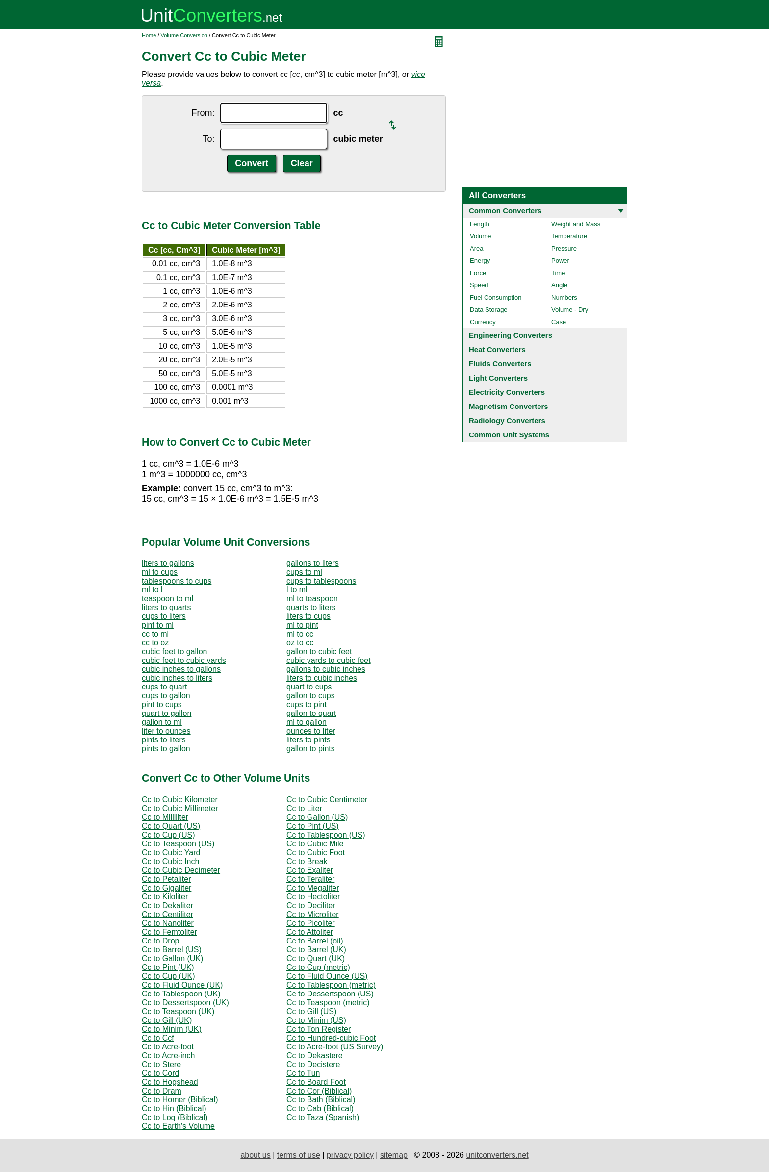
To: (208, 139)
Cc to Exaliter (309, 870)
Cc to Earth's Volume (178, 1126)
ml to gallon (306, 722)
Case (558, 322)
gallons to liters (312, 563)
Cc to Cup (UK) (168, 976)
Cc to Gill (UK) (167, 1020)
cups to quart (164, 687)
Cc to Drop (160, 941)
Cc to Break (307, 861)
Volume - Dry (569, 309)
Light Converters (498, 378)
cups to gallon (166, 695)
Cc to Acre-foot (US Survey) (334, 1047)
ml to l (152, 590)
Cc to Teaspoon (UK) (178, 1011)
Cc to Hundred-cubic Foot (331, 1038)
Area (476, 248)
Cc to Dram (161, 1091)
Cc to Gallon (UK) (172, 958)
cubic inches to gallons (181, 669)
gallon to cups (310, 695)
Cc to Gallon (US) (317, 817)
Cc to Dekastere (314, 1055)
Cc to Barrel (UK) (316, 949)
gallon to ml (162, 722)
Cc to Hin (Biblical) (174, 1108)
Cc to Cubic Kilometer (180, 799)
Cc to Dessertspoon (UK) (185, 1002)
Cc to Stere (161, 1064)
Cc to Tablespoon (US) (325, 835)
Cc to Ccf (158, 1038)
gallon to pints (310, 748)
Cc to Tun (303, 1073)
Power (560, 260)
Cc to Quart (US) (171, 826)
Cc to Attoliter (309, 932)
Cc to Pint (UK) (168, 967)
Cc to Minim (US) (316, 1020)
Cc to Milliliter (165, 817)
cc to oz (155, 642)
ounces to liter (310, 731)
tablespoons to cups (176, 581)
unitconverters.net (497, 1155)
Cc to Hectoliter (313, 896)
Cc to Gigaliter (166, 888)
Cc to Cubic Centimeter (326, 799)
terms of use (298, 1155)
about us (255, 1155)
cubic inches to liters (177, 678)
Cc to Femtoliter (169, 932)
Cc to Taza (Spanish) (322, 1117)
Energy (480, 260)
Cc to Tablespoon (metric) (331, 985)
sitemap (394, 1155)
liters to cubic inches (321, 678)
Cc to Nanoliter (168, 923)
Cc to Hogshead (170, 1082)
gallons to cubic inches (325, 669)
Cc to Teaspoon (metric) (328, 1002)
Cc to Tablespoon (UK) (181, 994)
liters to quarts (166, 607)
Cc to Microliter (312, 914)
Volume (480, 236)
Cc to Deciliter (310, 905)
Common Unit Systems (509, 435)
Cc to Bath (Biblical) (321, 1100)
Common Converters (505, 210)
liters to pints (308, 740)
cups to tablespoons (321, 581)
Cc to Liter (304, 808)
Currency (483, 322)
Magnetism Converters (508, 406)
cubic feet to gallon (174, 651)
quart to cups (309, 687)
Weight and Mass (575, 224)
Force (478, 273)
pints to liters (164, 740)
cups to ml (304, 572)
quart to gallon (166, 713)
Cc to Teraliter (310, 879)
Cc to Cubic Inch (170, 861)
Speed (479, 285)
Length (479, 224)
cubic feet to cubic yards (184, 660)
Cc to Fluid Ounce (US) (326, 976)
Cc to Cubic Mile (314, 844)
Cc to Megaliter (312, 888)
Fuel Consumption (496, 297)
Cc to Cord (160, 1073)
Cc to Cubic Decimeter (181, 870)
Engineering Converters (510, 335)
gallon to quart (311, 713)
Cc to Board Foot (316, 1082)
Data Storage (489, 309)
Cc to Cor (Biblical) (319, 1091)
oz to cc (299, 642)
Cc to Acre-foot (168, 1047)
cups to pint (306, 704)
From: (202, 113)
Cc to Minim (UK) (172, 1029)
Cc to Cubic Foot (315, 852)
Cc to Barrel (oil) (314, 941)
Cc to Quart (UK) (315, 958)
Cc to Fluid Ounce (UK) (182, 985)
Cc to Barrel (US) (172, 949)
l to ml (297, 590)
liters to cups (308, 616)
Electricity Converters (507, 392)
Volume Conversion (184, 35)
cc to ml (155, 634)
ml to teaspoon (312, 598)
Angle (559, 285)
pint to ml (158, 625)
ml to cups (160, 572)
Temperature (569, 236)
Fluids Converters (500, 363)
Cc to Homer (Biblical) (180, 1100)
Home (149, 35)
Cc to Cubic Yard (171, 852)
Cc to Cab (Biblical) (320, 1108)
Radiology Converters (507, 420)
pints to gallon (166, 748)
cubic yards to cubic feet (328, 660)
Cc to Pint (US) (312, 826)
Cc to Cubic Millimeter (180, 808)
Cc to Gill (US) (311, 1011)
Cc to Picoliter (310, 923)
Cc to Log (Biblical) (174, 1117)
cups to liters (164, 616)
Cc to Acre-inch (168, 1055)
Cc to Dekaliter (167, 905)
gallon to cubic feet (319, 651)
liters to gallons (168, 563)
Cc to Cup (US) (168, 835)
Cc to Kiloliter (165, 896)
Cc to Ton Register (318, 1029)
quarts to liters (310, 607)
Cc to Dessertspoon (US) (330, 994)
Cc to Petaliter (166, 879)
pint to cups (162, 704)
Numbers (564, 297)
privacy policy (350, 1155)
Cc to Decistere (313, 1064)
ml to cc (299, 634)
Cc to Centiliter (167, 914)
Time (558, 273)
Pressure (564, 248)
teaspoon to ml (167, 598)
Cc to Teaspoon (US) (178, 844)
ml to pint (302, 625)
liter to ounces (166, 731)
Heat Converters (497, 349)
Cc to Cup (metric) (318, 967)
